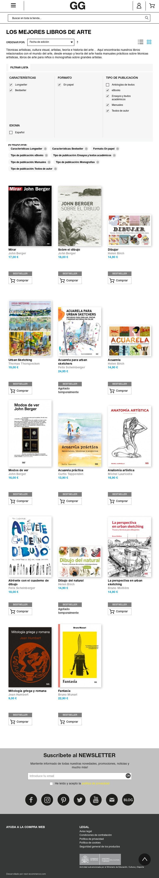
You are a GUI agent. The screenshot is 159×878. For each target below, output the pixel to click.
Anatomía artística (121, 470)
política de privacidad (96, 783)
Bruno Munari (67, 695)
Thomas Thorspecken (24, 364)
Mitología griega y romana (27, 691)
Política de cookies (90, 843)
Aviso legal (86, 831)
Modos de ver (18, 470)
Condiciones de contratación (96, 835)
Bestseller (20, 90)
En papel (69, 85)
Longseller (21, 85)
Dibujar (113, 250)
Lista (140, 42)
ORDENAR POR (15, 42)
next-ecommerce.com (35, 874)
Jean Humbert (18, 695)
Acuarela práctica (70, 470)
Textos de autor (120, 111)
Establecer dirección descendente (78, 42)
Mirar (12, 250)
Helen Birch (116, 253)
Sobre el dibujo (69, 250)
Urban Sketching (20, 360)
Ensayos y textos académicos (121, 98)
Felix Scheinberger (71, 367)
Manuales (117, 105)
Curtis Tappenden (70, 474)
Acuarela (114, 360)
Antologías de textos (123, 85)
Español (19, 132)
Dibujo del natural (71, 580)
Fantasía (64, 691)
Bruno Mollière (118, 588)
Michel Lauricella (120, 474)
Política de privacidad (92, 839)
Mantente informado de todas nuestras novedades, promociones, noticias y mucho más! (79, 765)
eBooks (116, 90)
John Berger (17, 253)
